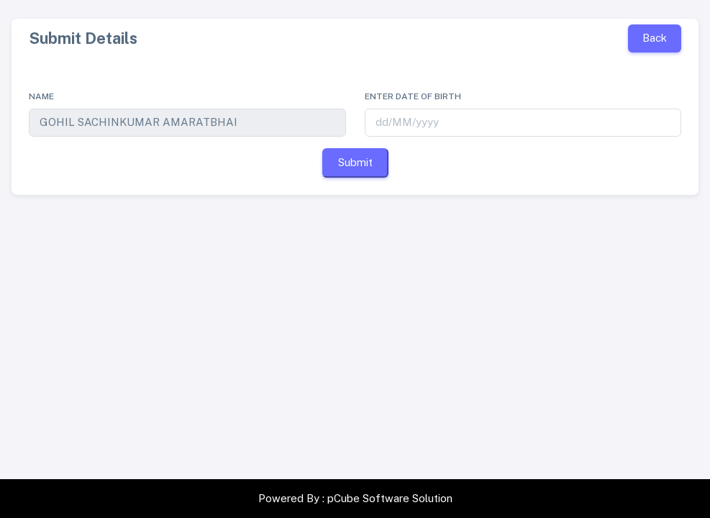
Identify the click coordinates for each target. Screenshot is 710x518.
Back (654, 38)
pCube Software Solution (389, 498)
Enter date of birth (413, 96)
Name (41, 96)
